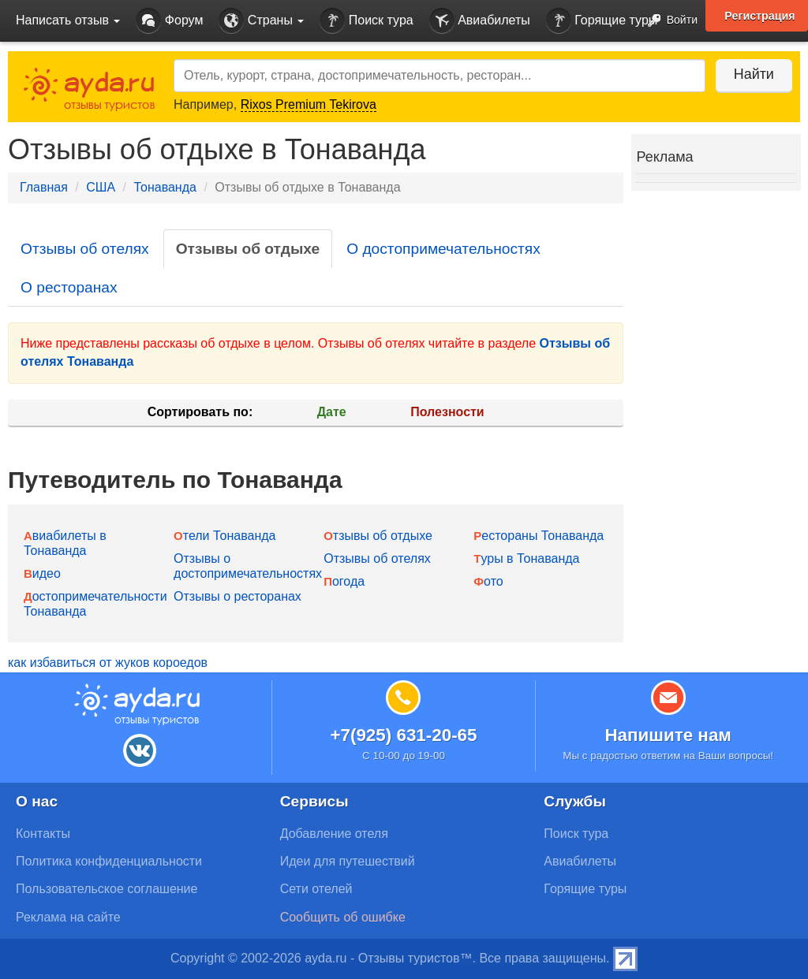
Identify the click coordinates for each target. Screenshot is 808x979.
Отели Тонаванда (224, 535)
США (100, 187)
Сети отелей (316, 888)
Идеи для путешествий (347, 861)
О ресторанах (69, 287)
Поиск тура (366, 21)
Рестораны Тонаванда (538, 535)
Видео (42, 573)
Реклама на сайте (68, 917)
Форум (169, 21)
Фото (488, 581)
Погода (344, 581)
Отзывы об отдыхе (248, 248)
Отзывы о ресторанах (237, 596)
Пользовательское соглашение (106, 888)
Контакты (43, 833)
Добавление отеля (334, 833)
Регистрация (760, 15)
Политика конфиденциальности (109, 861)
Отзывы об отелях (85, 248)
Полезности (447, 412)
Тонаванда (164, 187)
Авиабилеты (479, 21)
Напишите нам (667, 735)
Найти (752, 74)
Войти (668, 21)
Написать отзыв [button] (68, 20)
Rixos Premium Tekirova (308, 104)
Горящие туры (602, 21)
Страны (261, 21)
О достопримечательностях (443, 248)
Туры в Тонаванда (526, 558)
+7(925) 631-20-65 (403, 735)
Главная (44, 187)
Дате (331, 412)
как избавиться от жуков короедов (108, 662)
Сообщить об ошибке (343, 917)
